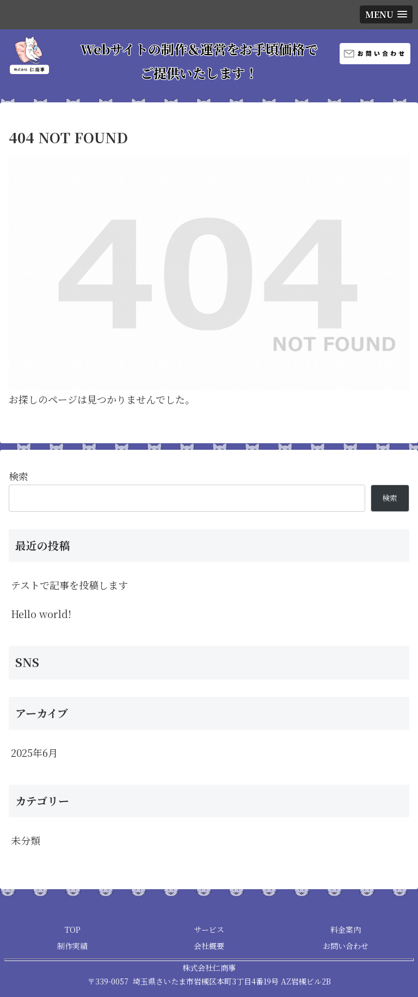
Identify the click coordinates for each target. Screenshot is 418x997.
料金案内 (345, 929)
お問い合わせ (345, 945)
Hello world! (41, 614)
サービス (209, 929)
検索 (18, 476)
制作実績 (72, 945)
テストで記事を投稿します (69, 585)
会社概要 (209, 945)
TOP (73, 929)
